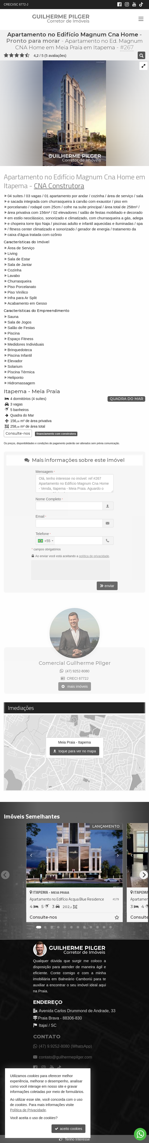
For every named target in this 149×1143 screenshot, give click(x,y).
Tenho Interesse (74, 1139)
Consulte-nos (18, 433)
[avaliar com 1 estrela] (6, 55)
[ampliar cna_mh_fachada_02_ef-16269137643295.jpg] (53, 113)
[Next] (143, 875)
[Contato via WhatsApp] (140, 1134)
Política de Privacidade (28, 1110)
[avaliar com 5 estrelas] (27, 55)
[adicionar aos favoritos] (117, 918)
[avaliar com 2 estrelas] (11, 55)
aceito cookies (68, 1129)
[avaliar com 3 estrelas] (16, 55)
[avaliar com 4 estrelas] (22, 55)
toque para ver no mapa (74, 751)
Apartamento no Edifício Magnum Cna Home (72, 34)
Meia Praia (46, 391)
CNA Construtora (59, 185)
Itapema (15, 391)
